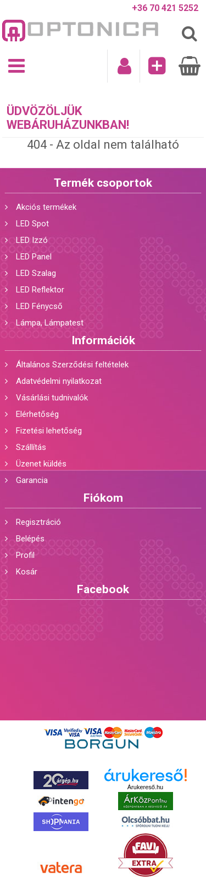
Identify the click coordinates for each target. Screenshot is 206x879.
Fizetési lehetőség (49, 431)
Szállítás (31, 447)
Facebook (103, 589)
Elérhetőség (37, 414)
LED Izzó (32, 240)
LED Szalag (36, 273)
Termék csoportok (103, 182)
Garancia (32, 480)
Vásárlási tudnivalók (52, 398)
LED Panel (34, 257)
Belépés (30, 539)
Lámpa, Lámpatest (49, 323)
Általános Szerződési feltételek (72, 365)
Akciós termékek (46, 207)
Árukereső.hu (145, 787)
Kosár (26, 572)
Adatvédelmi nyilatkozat (59, 381)
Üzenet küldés (41, 464)
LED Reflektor (40, 290)
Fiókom (103, 497)
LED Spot (32, 224)
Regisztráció (38, 522)
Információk (103, 340)
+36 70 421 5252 (165, 8)
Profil (25, 555)
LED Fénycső (39, 306)
